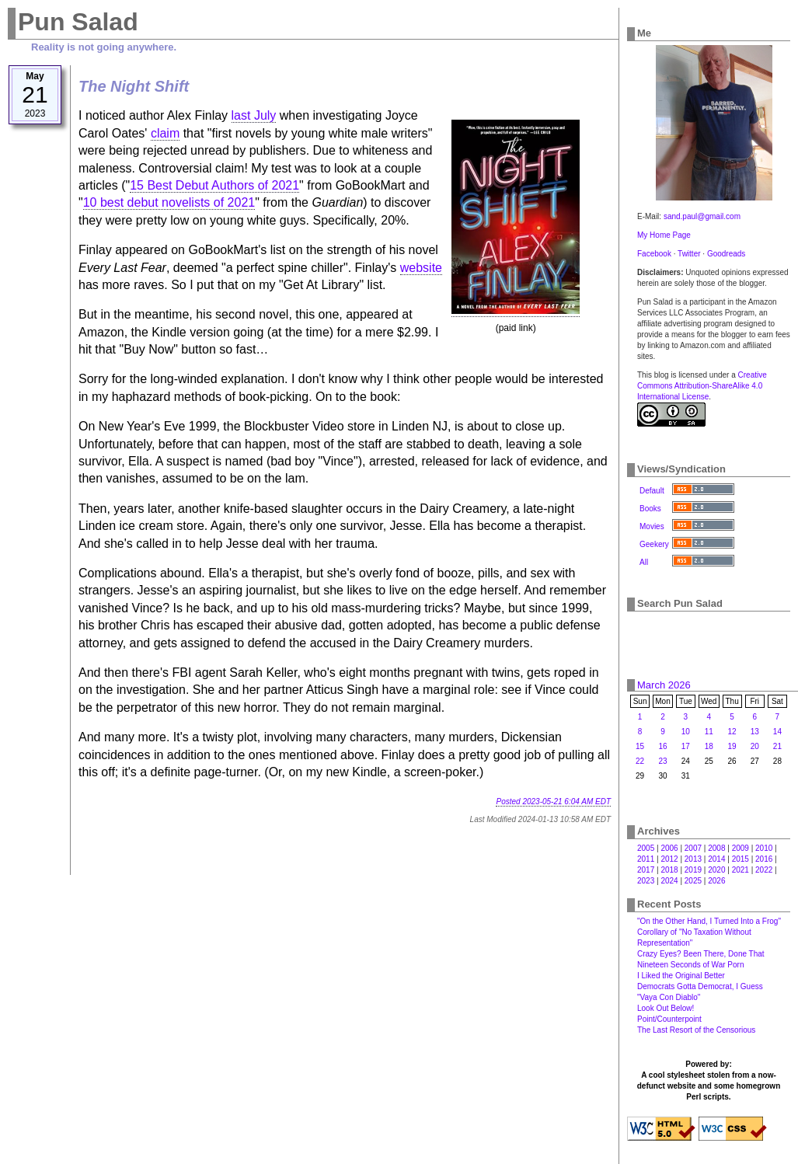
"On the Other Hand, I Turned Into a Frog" (709, 921)
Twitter (689, 253)
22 (640, 761)
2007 (693, 848)
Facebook (654, 253)
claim (165, 133)
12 (732, 731)
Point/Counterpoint (669, 1019)
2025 (693, 880)
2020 (716, 870)
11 (709, 731)
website (421, 267)
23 (662, 761)
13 (755, 731)
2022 (763, 870)
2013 (693, 859)
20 (755, 746)
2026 (716, 880)
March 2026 (664, 685)
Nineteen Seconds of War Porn (690, 964)
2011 (645, 859)
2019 (693, 870)
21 (777, 746)
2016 (763, 859)
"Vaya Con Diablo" (668, 997)
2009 (740, 848)
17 (685, 746)
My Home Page (664, 235)
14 (777, 731)
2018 (669, 870)
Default (651, 490)
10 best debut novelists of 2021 (169, 202)
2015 (740, 859)
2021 (740, 870)
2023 (645, 880)
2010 (763, 848)
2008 (716, 848)
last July (254, 115)
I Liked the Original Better (681, 975)
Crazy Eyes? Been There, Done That (701, 954)
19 (732, 746)
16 (662, 746)
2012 (669, 859)
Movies (651, 526)
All (643, 562)
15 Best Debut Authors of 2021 (214, 185)
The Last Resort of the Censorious (696, 1030)
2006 (669, 848)
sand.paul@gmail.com (702, 216)
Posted (553, 801)
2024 (669, 880)
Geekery (654, 544)
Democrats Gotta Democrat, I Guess (700, 986)
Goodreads (726, 253)
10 (685, 731)
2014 (716, 859)
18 (709, 746)
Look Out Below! (665, 1008)
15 (640, 746)
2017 (645, 870)
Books (650, 508)
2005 (645, 848)
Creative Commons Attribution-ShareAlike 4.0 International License (702, 386)
